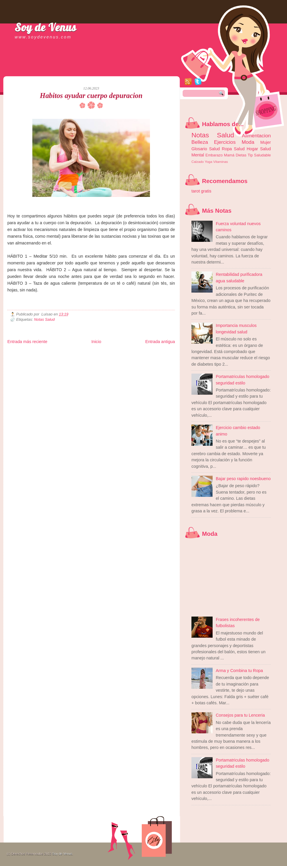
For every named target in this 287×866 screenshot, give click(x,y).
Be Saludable (39, 352)
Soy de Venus (45, 27)
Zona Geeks (150, 352)
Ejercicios (225, 142)
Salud (239, 148)
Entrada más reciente (27, 341)
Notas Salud (44, 319)
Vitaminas (220, 161)
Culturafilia (147, 362)
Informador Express (82, 352)
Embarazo (214, 155)
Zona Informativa (18, 352)
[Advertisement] (76, 70)
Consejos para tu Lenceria (240, 715)
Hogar (252, 148)
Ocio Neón (52, 357)
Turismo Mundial (69, 362)
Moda (248, 142)
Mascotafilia (24, 362)
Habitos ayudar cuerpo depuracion (91, 95)
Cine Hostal (109, 357)
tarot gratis (201, 191)
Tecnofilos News (33, 357)
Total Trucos (93, 357)
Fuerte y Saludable (72, 357)
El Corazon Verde (128, 362)
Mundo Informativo (45, 362)
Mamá (229, 155)
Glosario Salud (205, 148)
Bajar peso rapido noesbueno (243, 478)
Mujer (265, 142)
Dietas (241, 155)
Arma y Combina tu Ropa (239, 670)
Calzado (197, 161)
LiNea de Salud (59, 352)
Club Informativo (106, 352)
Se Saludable (89, 362)
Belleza (199, 142)
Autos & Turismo (150, 357)
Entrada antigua (160, 341)
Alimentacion (256, 136)
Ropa (227, 148)
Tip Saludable (259, 155)
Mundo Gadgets (128, 357)
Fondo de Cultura (129, 352)
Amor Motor (162, 362)
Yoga (208, 161)
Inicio (96, 341)
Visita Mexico (107, 362)
